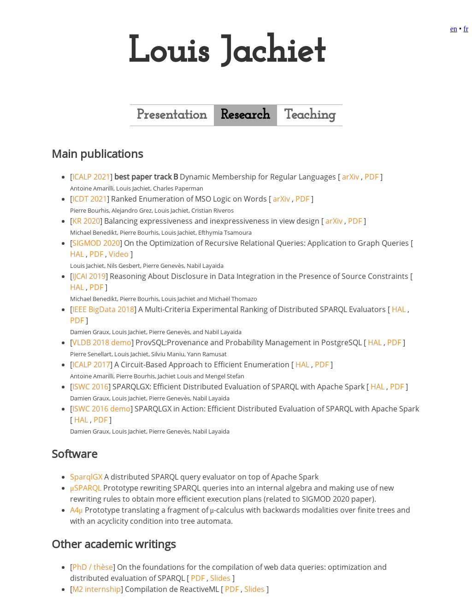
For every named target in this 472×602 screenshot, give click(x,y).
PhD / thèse (92, 567)
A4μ (76, 510)
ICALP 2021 (91, 177)
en (453, 29)
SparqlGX (86, 477)
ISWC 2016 (90, 387)
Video (119, 254)
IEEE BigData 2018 (103, 309)
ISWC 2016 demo (101, 409)
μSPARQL (85, 488)
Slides (220, 578)
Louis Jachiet (226, 52)
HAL (77, 254)
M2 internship (96, 589)
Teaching (310, 115)
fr (465, 29)
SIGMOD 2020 (96, 243)
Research (245, 115)
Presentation (172, 115)
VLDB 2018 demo (101, 342)
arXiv (350, 177)
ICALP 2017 (91, 364)
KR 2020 (86, 221)
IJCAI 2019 (89, 276)
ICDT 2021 (89, 199)
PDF (371, 177)
